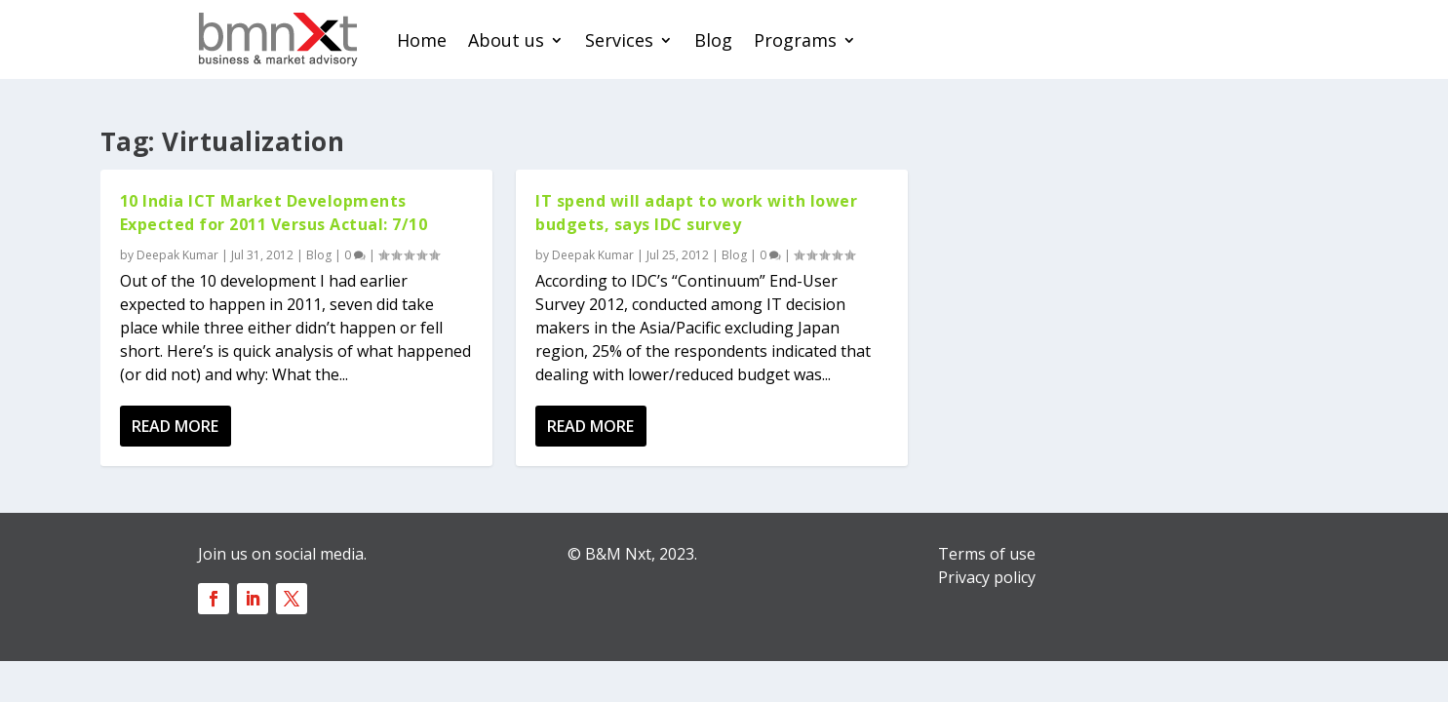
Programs (795, 40)
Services (619, 40)
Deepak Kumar (177, 255)
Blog (713, 40)
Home (422, 40)
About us (506, 40)
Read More (175, 426)
